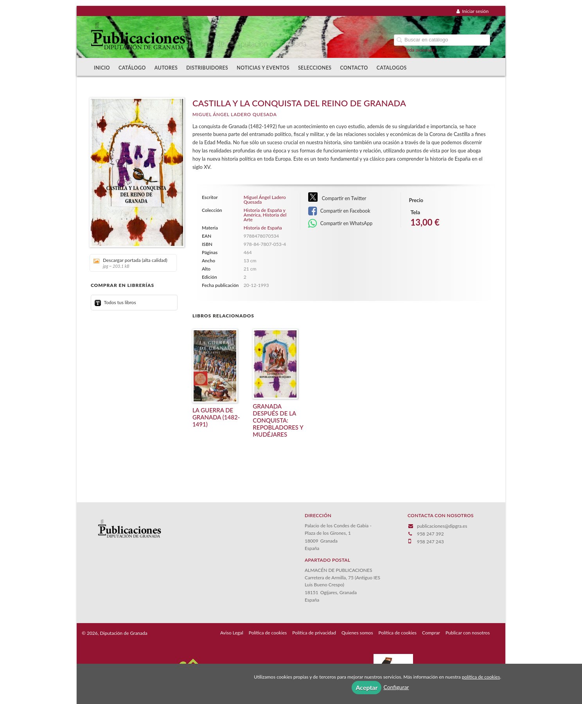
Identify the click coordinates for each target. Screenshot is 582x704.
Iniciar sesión (472, 11)
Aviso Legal (231, 633)
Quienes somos (357, 633)
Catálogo (132, 68)
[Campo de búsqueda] (442, 40)
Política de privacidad (314, 633)
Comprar (431, 633)
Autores (166, 68)
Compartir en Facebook (339, 211)
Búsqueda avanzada (414, 50)
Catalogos (392, 68)
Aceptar (366, 687)
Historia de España (263, 228)
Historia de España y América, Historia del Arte (265, 215)
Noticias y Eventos (263, 68)
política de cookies (481, 677)
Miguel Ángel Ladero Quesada (234, 114)
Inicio (102, 68)
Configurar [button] (396, 687)
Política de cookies (268, 633)
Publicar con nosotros (467, 633)
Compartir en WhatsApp (340, 224)
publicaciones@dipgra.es (442, 526)
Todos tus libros (115, 302)
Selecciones (315, 68)
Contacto (354, 68)
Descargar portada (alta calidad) (130, 263)
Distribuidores (207, 68)
